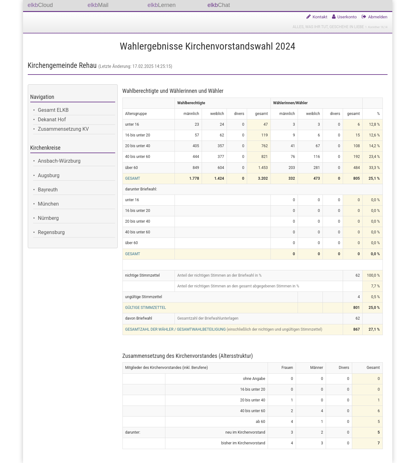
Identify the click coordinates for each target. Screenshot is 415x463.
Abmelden (378, 16)
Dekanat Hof (52, 120)
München (48, 204)
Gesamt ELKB (53, 110)
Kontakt (320, 16)
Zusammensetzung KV (63, 129)
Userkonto (347, 16)
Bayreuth (48, 190)
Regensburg (51, 232)
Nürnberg (48, 218)
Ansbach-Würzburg (59, 161)
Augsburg (48, 175)
